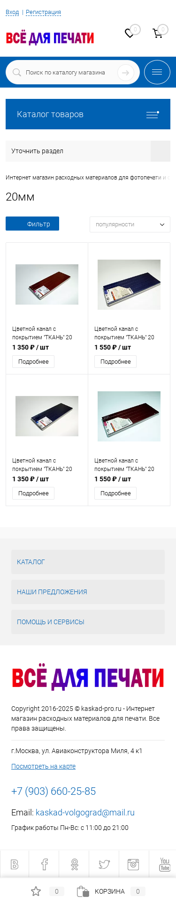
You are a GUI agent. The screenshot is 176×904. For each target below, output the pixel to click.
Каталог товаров (88, 114)
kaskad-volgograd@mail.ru (85, 812)
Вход (12, 11)
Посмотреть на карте (43, 766)
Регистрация (43, 11)
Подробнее (33, 361)
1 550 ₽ (112, 347)
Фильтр (32, 224)
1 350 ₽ (30, 347)
